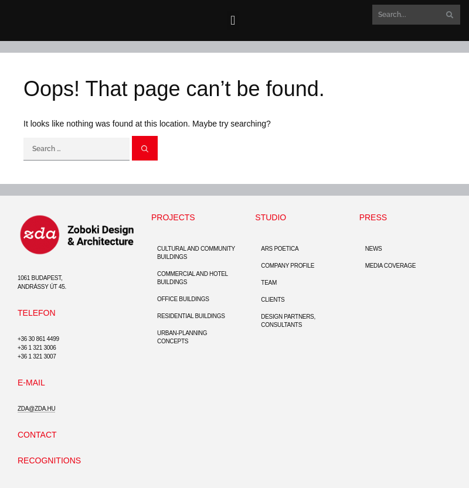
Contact (37, 434)
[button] (233, 20)
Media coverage (390, 265)
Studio (270, 217)
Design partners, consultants (288, 320)
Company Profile (287, 265)
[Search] (448, 15)
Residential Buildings (191, 316)
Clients (272, 299)
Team (269, 282)
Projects (173, 217)
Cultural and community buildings (196, 252)
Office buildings (183, 299)
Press (373, 217)
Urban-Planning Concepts (182, 337)
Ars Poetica (279, 248)
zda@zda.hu (36, 408)
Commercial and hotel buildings (192, 278)
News (373, 248)
